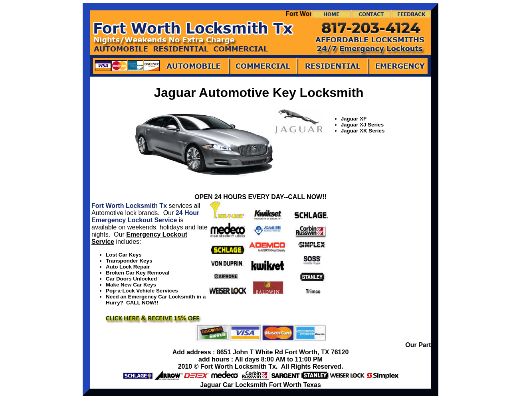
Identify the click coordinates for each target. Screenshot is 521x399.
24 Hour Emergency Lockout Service (145, 216)
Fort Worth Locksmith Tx (129, 205)
